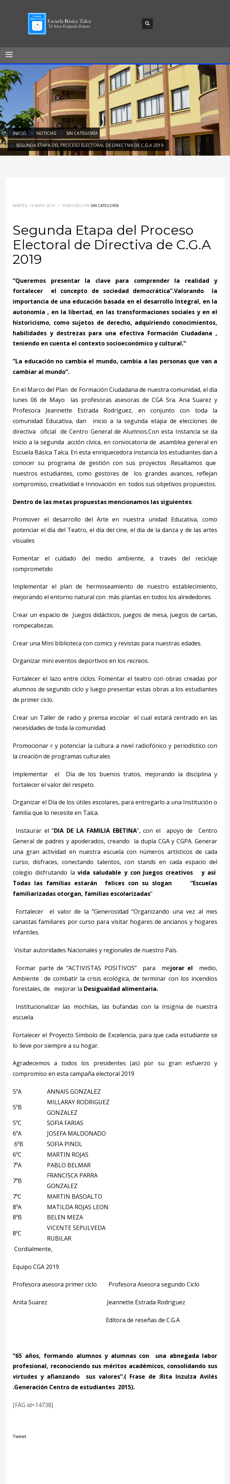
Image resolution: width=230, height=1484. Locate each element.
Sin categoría (105, 205)
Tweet (19, 1436)
